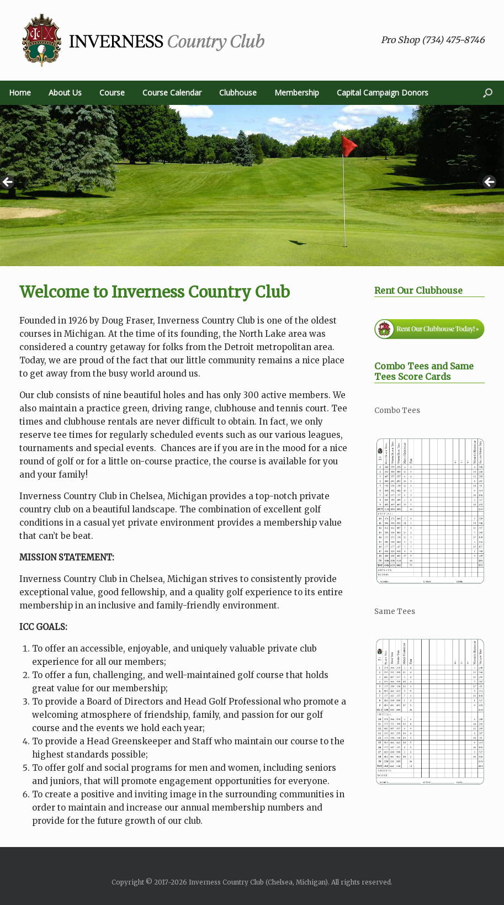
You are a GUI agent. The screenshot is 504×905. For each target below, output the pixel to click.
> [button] (490, 182)
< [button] (8, 182)
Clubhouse (238, 92)
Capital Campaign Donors (382, 92)
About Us (65, 92)
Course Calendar (171, 92)
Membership (296, 92)
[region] (252, 185)
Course (112, 92)
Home (20, 92)
